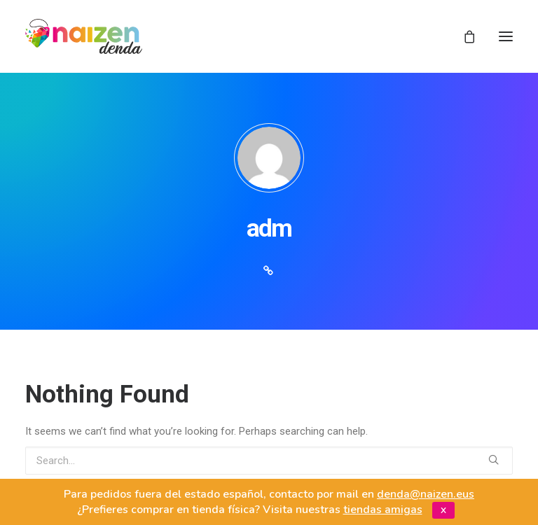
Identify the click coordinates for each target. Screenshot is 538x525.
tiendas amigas (382, 509)
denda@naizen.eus (425, 494)
